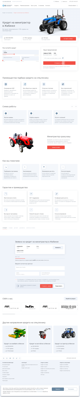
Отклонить (71, 389)
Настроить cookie (40, 389)
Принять (58, 389)
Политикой (39, 391)
